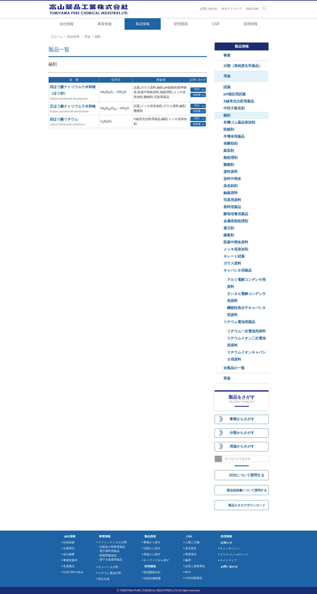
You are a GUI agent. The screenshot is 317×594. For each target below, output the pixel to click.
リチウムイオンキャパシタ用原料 (246, 355)
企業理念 (69, 548)
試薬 (226, 87)
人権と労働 (192, 542)
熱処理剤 (230, 157)
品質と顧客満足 (195, 566)
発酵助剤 (230, 143)
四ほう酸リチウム (64, 119)
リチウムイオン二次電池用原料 (246, 341)
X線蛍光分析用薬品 (238, 101)
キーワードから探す (156, 560)
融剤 (98, 36)
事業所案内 (70, 560)
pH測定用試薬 (234, 94)
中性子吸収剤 (234, 108)
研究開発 (150, 566)
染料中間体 (232, 179)
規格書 (199, 95)
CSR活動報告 (194, 578)
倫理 (188, 560)
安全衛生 (191, 548)
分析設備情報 (152, 578)
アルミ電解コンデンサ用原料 (246, 283)
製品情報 (73, 36)
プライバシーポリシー (234, 554)
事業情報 (105, 536)
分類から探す (152, 548)
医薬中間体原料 (235, 242)
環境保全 (191, 554)
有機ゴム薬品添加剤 (239, 122)
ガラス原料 (232, 263)
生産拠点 (69, 566)
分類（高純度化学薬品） (242, 66)
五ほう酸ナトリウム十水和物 (73, 106)
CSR (189, 536)
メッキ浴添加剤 (235, 249)
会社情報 (66, 24)
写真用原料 (232, 200)
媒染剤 (228, 150)
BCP (188, 572)
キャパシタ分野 (108, 567)
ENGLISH (252, 8)
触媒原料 (230, 193)
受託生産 (104, 579)
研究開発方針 (152, 572)
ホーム (58, 36)
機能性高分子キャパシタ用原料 (246, 311)
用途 (87, 36)
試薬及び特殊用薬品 (112, 546)
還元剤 (228, 228)
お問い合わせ (208, 8)
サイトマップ (232, 8)
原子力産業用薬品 (111, 559)
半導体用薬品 (234, 136)
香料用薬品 (232, 207)
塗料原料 (230, 172)
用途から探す (152, 554)
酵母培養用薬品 (235, 214)
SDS (199, 90)
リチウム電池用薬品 (239, 322)
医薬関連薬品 (108, 555)
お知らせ (226, 542)
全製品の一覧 (234, 368)
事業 (226, 55)
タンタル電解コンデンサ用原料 (246, 297)
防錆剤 (228, 129)
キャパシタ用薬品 (237, 270)
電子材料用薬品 (110, 551)
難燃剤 (228, 165)
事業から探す (152, 542)
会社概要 (69, 554)
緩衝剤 (228, 235)
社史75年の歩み (73, 572)
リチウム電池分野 (109, 573)
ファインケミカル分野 (112, 542)
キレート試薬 (234, 256)
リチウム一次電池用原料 (246, 331)
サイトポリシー (230, 548)
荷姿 (226, 378)
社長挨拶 (69, 542)
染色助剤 (230, 186)
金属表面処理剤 (235, 221)
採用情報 (250, 24)
